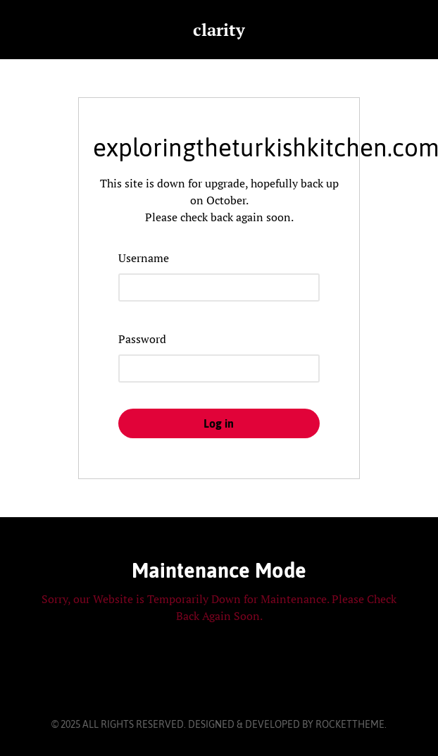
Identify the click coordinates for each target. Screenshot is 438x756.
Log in (219, 423)
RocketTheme (349, 724)
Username (143, 258)
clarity (219, 29)
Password (142, 339)
